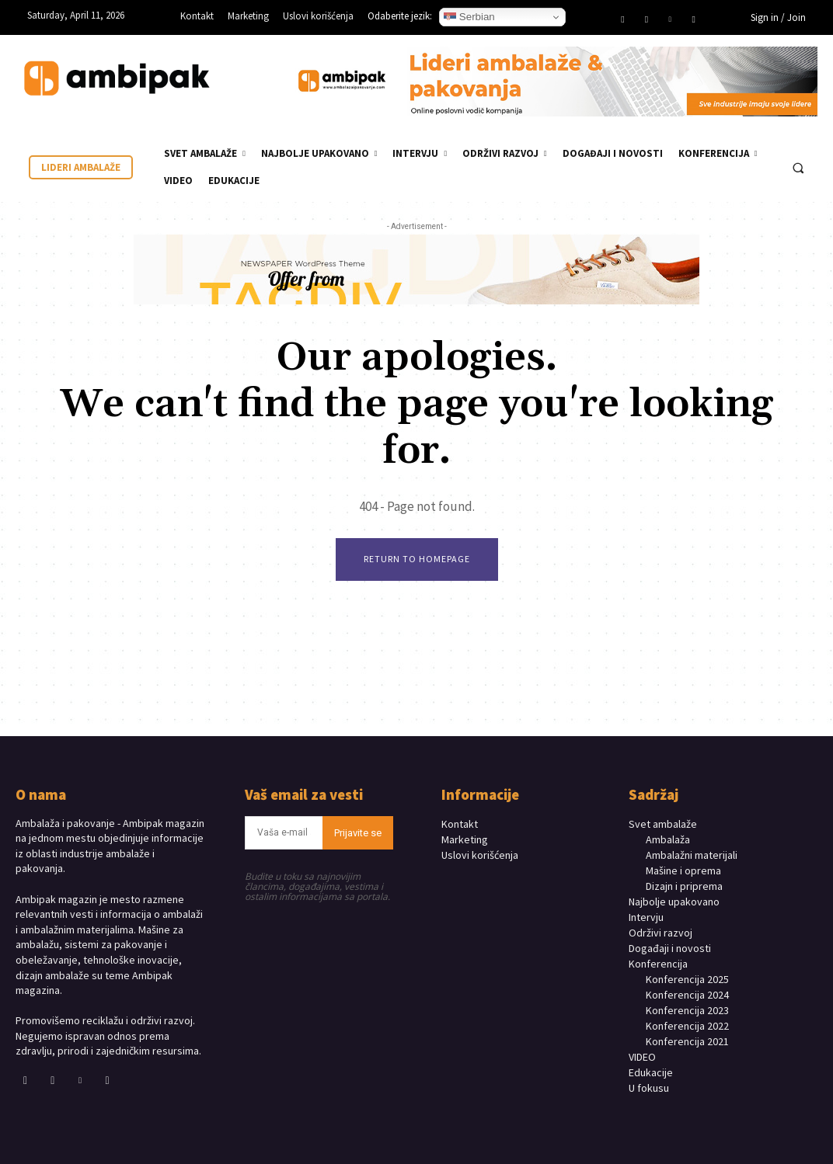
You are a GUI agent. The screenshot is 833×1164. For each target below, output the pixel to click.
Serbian (469, 17)
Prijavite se (358, 833)
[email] (283, 833)
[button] (798, 167)
